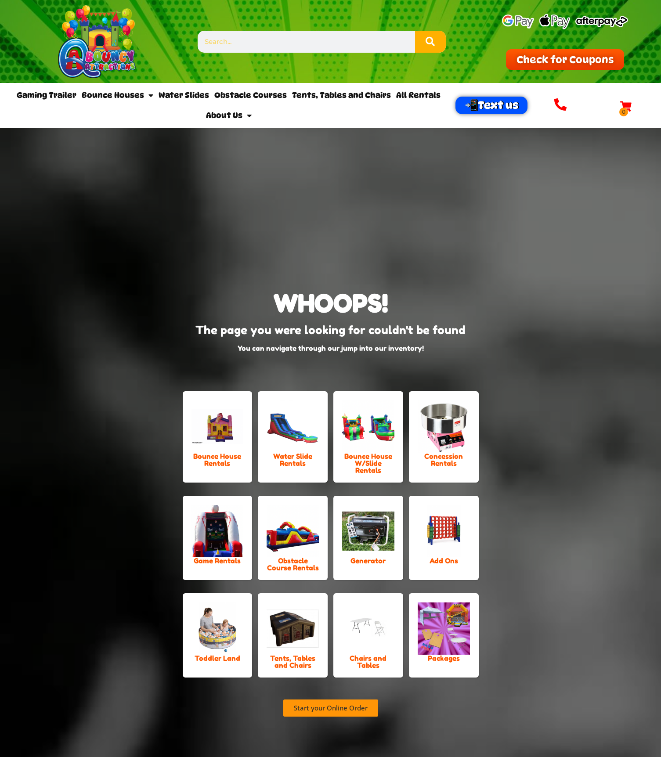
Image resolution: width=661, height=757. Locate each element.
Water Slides (184, 95)
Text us (498, 105)
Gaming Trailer (46, 95)
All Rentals (418, 95)
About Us (229, 115)
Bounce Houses (117, 95)
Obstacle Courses (250, 95)
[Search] (430, 42)
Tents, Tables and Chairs (341, 95)
